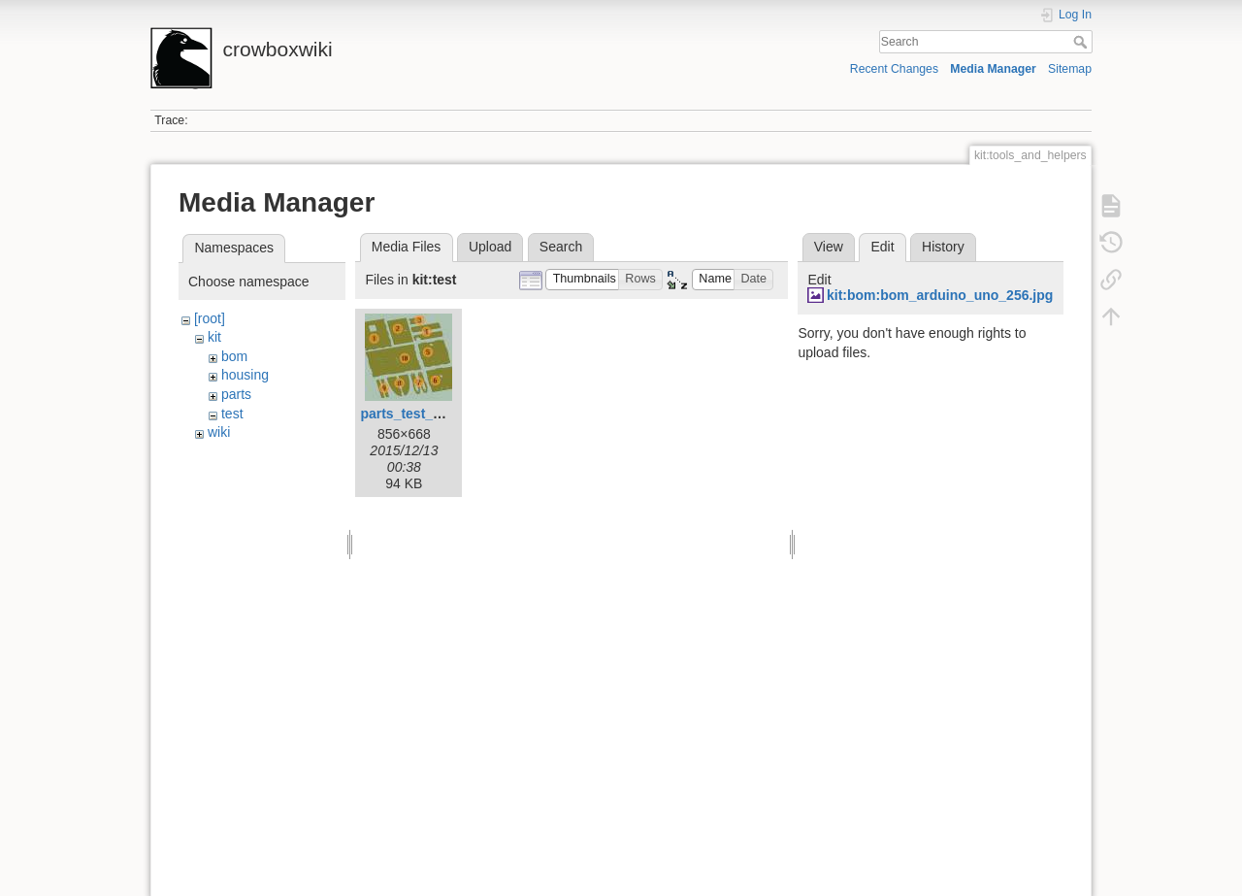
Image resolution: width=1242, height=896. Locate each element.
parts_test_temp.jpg (424, 413)
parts (236, 394)
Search (1082, 42)
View (828, 246)
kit (214, 337)
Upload (490, 246)
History (943, 246)
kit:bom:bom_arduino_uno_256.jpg (940, 295)
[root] (209, 318)
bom (234, 356)
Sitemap (1070, 69)
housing (245, 374)
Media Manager (993, 69)
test (232, 413)
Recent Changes (894, 69)
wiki (219, 432)
